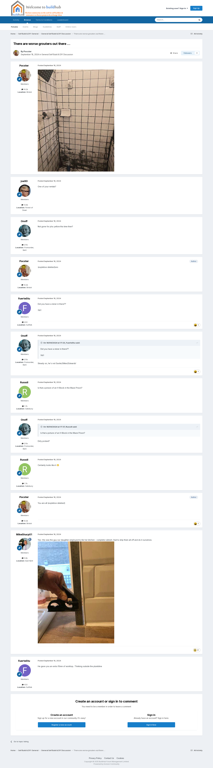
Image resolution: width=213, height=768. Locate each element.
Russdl (24, 382)
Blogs (35, 27)
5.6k (25, 558)
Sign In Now (151, 725)
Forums (14, 27)
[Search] (169, 20)
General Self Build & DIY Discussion (57, 54)
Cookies (120, 758)
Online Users (70, 27)
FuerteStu (24, 298)
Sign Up (196, 8)
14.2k (24, 89)
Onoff (24, 221)
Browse (27, 21)
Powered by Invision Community (106, 764)
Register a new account (62, 725)
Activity (16, 20)
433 (24, 322)
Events (25, 27)
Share (174, 53)
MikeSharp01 (24, 534)
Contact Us (109, 758)
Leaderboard (62, 20)
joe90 (24, 181)
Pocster (28, 51)
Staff (59, 27)
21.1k (25, 245)
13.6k (24, 205)
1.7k (24, 406)
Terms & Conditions (44, 20)
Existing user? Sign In (177, 8)
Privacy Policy (95, 758)
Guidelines (47, 27)
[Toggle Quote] (41, 343)
